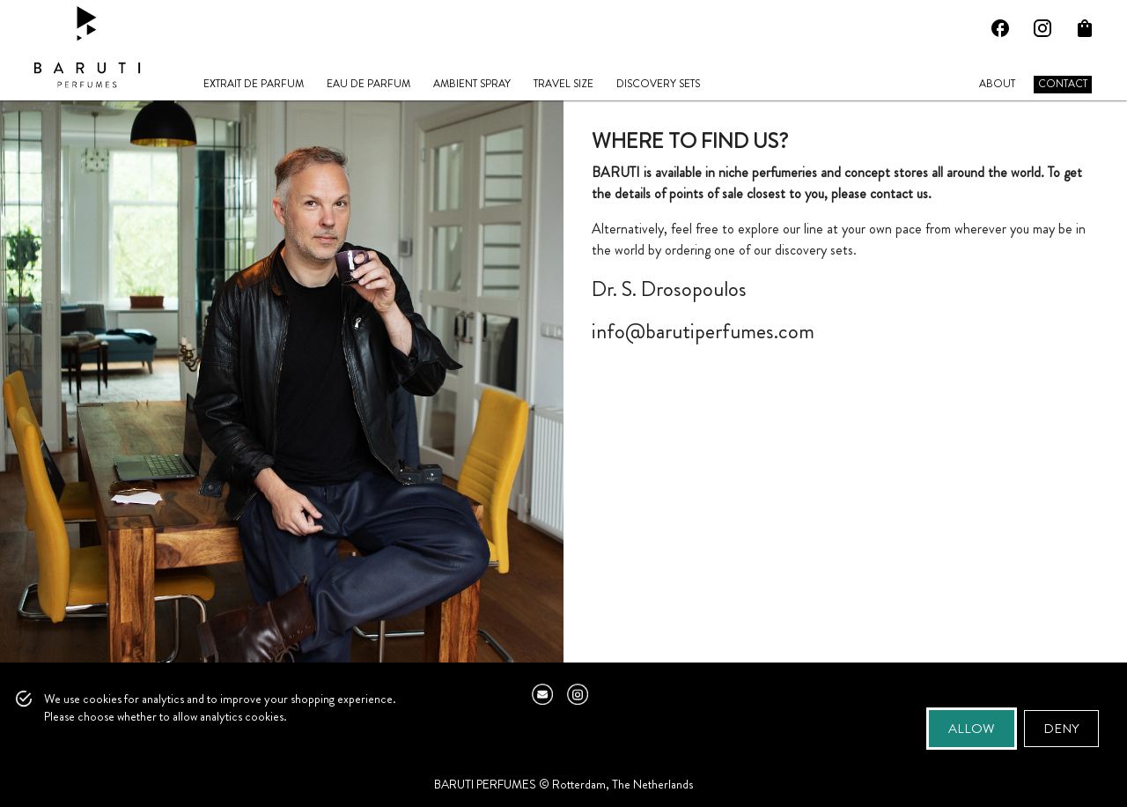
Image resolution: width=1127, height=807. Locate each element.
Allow (971, 728)
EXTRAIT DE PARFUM (253, 84)
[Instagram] (1042, 28)
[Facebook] (1000, 28)
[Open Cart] (1085, 28)
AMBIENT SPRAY (472, 84)
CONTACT (1062, 84)
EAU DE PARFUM (368, 84)
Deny (1061, 728)
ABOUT (997, 84)
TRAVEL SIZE (563, 84)
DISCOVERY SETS (658, 84)
